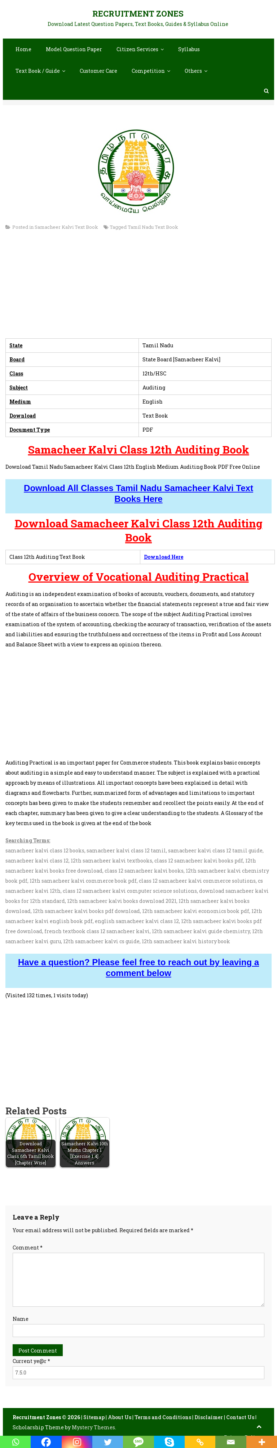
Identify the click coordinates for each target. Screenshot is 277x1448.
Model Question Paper (74, 49)
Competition (148, 70)
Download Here (163, 556)
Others (193, 70)
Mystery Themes (93, 1427)
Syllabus (189, 49)
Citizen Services (137, 49)
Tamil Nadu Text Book (153, 227)
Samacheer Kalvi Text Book (66, 227)
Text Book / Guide (38, 70)
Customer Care (98, 70)
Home (23, 49)
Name (20, 1318)
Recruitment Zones (138, 13)
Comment (28, 1247)
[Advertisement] (138, 287)
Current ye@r (31, 1361)
